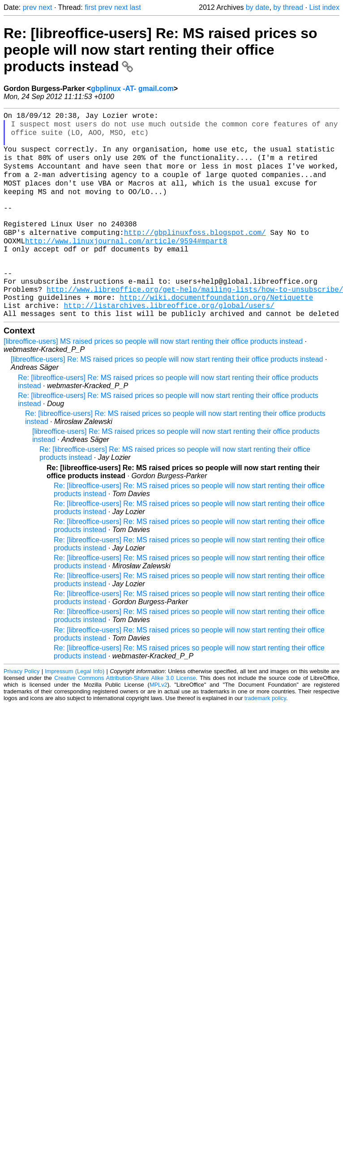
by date (257, 7)
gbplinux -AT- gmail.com (132, 88)
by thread (288, 7)
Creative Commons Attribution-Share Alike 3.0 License (125, 718)
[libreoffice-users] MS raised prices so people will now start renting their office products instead (153, 381)
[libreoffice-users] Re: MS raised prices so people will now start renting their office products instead (167, 399)
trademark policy (265, 738)
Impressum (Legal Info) (74, 711)
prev (30, 7)
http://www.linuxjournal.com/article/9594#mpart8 (126, 265)
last (135, 7)
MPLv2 (158, 725)
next (45, 7)
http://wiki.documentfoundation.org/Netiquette (216, 334)
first (90, 7)
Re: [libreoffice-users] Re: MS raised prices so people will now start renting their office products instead (160, 49)
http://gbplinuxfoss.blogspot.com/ (195, 255)
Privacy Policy (21, 711)
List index (324, 7)
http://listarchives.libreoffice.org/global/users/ (169, 344)
